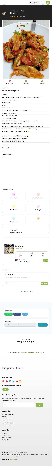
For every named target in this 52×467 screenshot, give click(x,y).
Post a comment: (9, 274)
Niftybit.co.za (13, 459)
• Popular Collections (8, 414)
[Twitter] (25, 314)
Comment (44, 283)
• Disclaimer (5, 435)
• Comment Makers (8, 425)
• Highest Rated (6, 416)
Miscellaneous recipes (29, 352)
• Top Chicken (6, 419)
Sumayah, (17, 11)
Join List (5, 389)
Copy (42, 325)
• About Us (5, 439)
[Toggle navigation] (4, 3)
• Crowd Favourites (7, 423)
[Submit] (39, 405)
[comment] (26, 278)
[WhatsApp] (8, 314)
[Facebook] (17, 314)
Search (33, 3)
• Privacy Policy (6, 437)
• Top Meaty (5, 421)
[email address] (18, 405)
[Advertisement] (26, 169)
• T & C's (4, 433)
